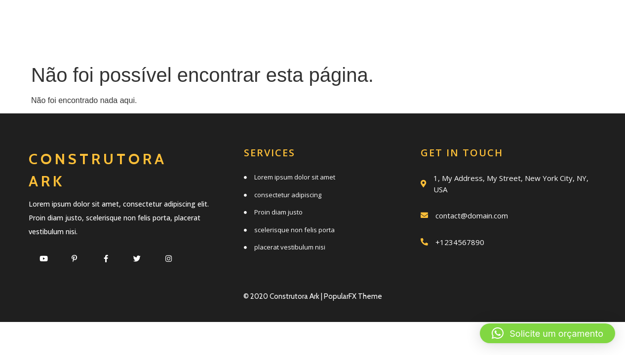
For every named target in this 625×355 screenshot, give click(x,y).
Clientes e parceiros (370, 42)
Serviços (262, 21)
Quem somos (354, 21)
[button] (547, 333)
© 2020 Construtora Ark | (283, 296)
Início (190, 21)
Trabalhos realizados (493, 21)
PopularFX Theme (353, 296)
